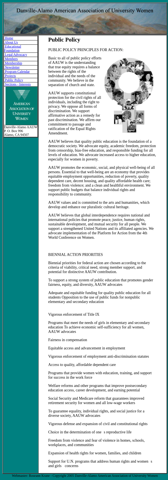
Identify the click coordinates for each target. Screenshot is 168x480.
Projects (10, 76)
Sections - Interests (17, 84)
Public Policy (13, 80)
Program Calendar (17, 71)
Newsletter (12, 67)
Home (8, 38)
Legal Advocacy (15, 54)
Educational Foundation (12, 48)
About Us (11, 42)
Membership (13, 63)
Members (11, 59)
